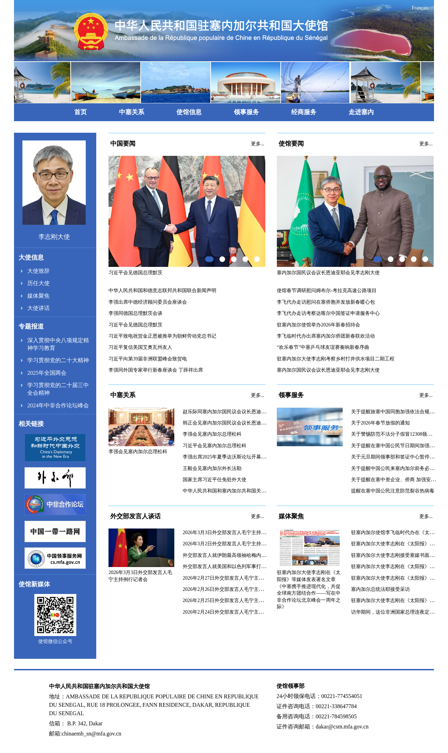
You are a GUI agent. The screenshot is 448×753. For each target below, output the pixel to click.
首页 (80, 112)
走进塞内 (361, 112)
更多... (258, 143)
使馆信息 (189, 112)
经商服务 (303, 112)
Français (420, 8)
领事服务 (246, 112)
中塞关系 (131, 112)
